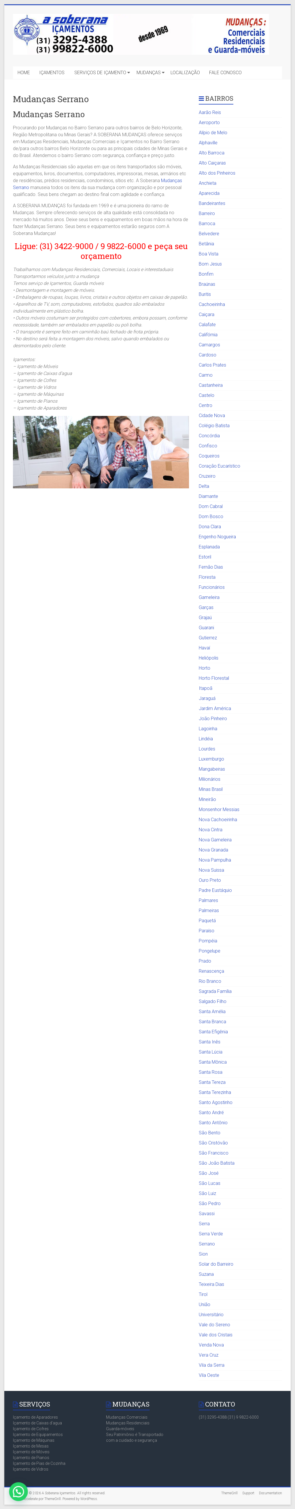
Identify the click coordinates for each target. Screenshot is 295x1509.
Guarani (206, 627)
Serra (204, 1223)
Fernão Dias (211, 567)
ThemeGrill (229, 1493)
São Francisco (213, 1153)
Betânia (206, 243)
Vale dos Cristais (215, 1335)
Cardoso (207, 355)
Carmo (206, 375)
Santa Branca (212, 1021)
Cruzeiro (207, 476)
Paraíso (206, 930)
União (204, 1304)
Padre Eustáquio (215, 890)
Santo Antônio (213, 1122)
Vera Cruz (208, 1355)
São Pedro (210, 1203)
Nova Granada (213, 850)
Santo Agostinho (215, 1102)
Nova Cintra (210, 829)
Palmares (208, 900)
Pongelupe (209, 951)
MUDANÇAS (149, 72)
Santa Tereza (212, 1082)
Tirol (203, 1294)
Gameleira (209, 597)
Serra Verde (211, 1234)
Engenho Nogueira (217, 536)
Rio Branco (210, 981)
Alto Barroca (211, 153)
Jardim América (215, 708)
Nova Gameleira (215, 840)
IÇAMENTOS (52, 72)
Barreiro (207, 213)
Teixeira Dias (211, 1284)
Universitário (211, 1314)
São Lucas (209, 1183)
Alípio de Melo (213, 132)
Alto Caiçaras (212, 163)
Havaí (204, 648)
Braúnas (207, 284)
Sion (203, 1254)
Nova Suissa (211, 870)
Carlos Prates (212, 365)
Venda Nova (211, 1345)
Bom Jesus (210, 264)
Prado (205, 961)
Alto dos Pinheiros (217, 173)
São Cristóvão (213, 1143)
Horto (204, 668)
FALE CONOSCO (225, 72)
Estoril (205, 557)
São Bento (209, 1133)
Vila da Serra (211, 1365)
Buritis (205, 294)
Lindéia (206, 739)
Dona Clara (210, 526)
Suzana (206, 1274)
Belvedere (209, 233)
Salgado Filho (212, 1001)
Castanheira (211, 385)
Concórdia (209, 435)
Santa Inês (209, 1042)
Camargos (209, 345)
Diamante (208, 496)
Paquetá (207, 920)
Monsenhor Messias (219, 809)
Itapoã (205, 688)
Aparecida (209, 193)
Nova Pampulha (215, 860)
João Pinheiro (213, 718)
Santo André (211, 1112)
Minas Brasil (211, 789)
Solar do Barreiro (216, 1264)
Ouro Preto (210, 880)
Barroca (207, 223)
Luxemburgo (211, 759)
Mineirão (207, 799)
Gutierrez (208, 637)
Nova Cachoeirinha (218, 819)
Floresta (207, 577)
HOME (24, 72)
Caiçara (206, 314)
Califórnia (208, 334)
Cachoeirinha (212, 304)
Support (248, 1493)
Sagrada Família (215, 991)
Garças (206, 607)
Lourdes (207, 749)
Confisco (208, 446)
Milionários (209, 779)
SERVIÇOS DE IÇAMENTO (100, 72)
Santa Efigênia (213, 1031)
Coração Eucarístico (219, 466)
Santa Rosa (210, 1072)
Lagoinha (208, 728)
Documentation (270, 1493)
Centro (205, 405)
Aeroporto (209, 122)
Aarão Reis (210, 112)
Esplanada (209, 547)
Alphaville (208, 142)
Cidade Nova (212, 415)
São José (209, 1173)
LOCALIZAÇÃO (185, 72)
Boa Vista (208, 254)
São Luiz (207, 1193)
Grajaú (205, 617)
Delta (204, 486)
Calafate (207, 324)
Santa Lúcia (210, 1052)
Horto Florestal (214, 678)
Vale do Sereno (214, 1324)
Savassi (207, 1213)
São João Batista (217, 1163)
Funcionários (212, 587)
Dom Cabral (211, 506)
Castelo (206, 395)
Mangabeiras (212, 769)
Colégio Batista (214, 425)
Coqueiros (209, 456)
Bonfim (206, 274)
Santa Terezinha (215, 1092)
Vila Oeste (209, 1375)
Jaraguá (207, 698)
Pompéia (208, 941)
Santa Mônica (213, 1062)
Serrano (207, 1244)
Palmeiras (209, 910)
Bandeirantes (212, 203)
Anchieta (207, 183)
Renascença (211, 971)
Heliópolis (208, 658)
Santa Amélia (212, 1011)
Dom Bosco (211, 516)
